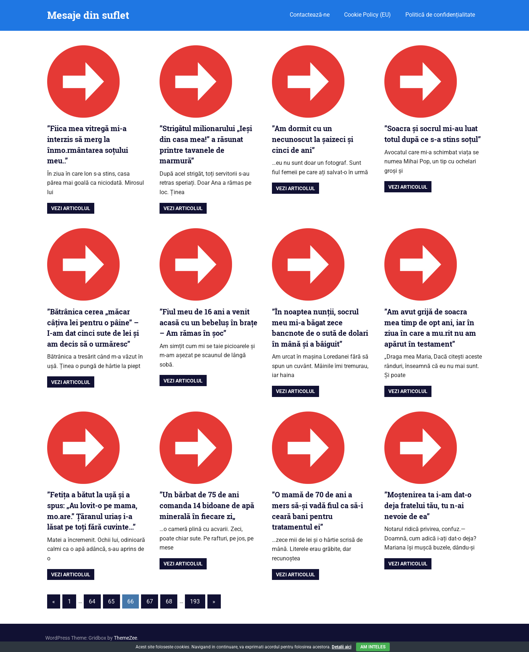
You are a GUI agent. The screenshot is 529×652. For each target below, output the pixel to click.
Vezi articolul (70, 208)
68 (169, 601)
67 (149, 601)
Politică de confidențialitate (440, 14)
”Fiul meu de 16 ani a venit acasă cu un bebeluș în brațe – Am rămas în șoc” (208, 322)
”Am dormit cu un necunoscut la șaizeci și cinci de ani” (312, 139)
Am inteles (372, 646)
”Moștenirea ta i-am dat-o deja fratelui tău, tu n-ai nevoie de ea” (427, 505)
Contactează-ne (310, 14)
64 (92, 601)
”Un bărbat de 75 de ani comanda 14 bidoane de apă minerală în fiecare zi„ (207, 505)
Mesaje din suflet (88, 15)
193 (195, 601)
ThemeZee (125, 638)
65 (111, 601)
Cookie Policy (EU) (367, 14)
